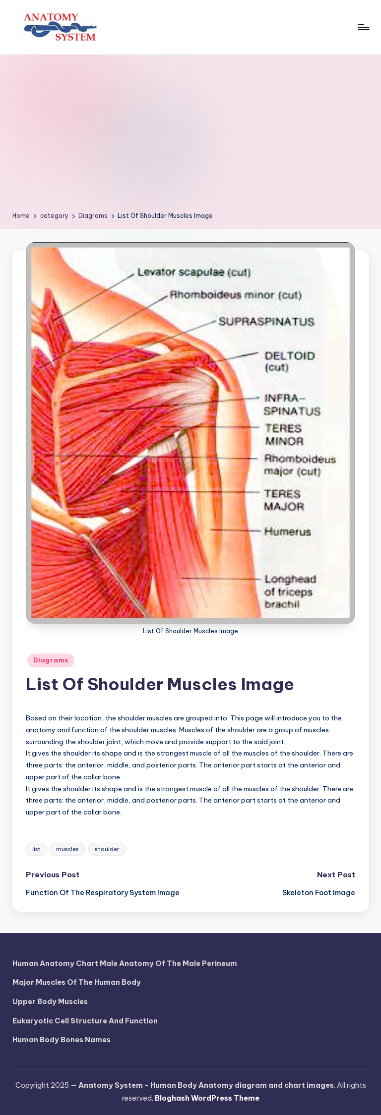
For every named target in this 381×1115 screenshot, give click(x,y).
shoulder (107, 849)
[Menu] (363, 27)
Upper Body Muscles (50, 1001)
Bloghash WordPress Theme (207, 1098)
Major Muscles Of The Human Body (76, 982)
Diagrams (50, 660)
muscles (67, 849)
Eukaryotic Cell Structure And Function (85, 1020)
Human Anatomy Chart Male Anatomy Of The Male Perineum (124, 963)
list (36, 849)
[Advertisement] (191, 136)
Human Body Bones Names (61, 1039)
